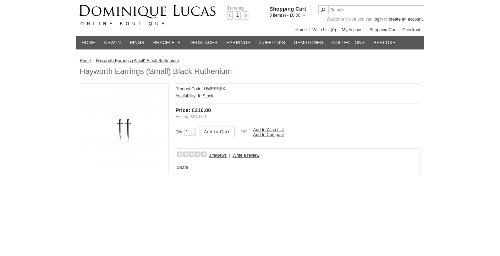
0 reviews (218, 155)
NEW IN (112, 42)
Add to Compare (268, 134)
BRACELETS (167, 42)
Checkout (411, 29)
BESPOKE (384, 42)
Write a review (245, 155)
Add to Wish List (268, 129)
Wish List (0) (324, 29)
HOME (88, 42)
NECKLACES (203, 42)
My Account (353, 29)
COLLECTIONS (348, 42)
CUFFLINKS (272, 42)
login (378, 19)
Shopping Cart (383, 29)
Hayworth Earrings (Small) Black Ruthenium (137, 60)
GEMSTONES (308, 42)
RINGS (137, 42)
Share (182, 167)
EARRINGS (238, 42)
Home (301, 29)
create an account (406, 19)
